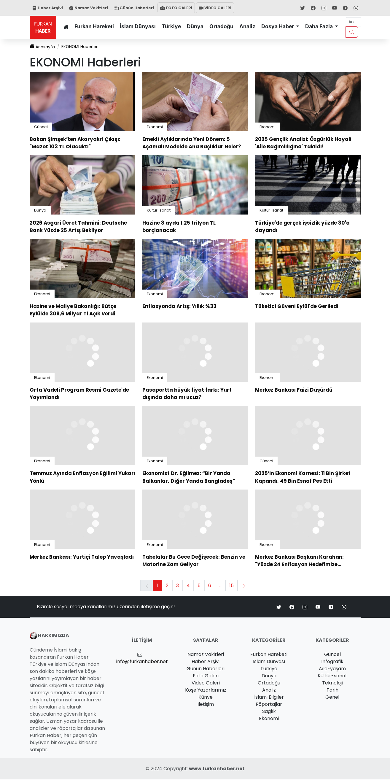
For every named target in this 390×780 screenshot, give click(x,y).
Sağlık (269, 711)
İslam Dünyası (138, 26)
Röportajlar (269, 704)
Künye (205, 697)
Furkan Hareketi (94, 26)
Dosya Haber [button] (278, 26)
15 (231, 586)
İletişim (206, 704)
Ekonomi (155, 127)
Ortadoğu (221, 26)
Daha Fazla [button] (319, 26)
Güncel (41, 127)
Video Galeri (206, 683)
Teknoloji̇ (332, 683)
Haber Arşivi (47, 7)
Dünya (195, 26)
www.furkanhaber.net (217, 769)
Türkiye (171, 26)
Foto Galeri (206, 676)
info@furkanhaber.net (142, 662)
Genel (332, 697)
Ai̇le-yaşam (332, 669)
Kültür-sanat (159, 210)
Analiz (247, 26)
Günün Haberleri (134, 7)
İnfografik (332, 662)
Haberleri (87, 47)
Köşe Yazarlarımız (205, 690)
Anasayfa (44, 47)
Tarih (332, 690)
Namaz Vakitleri (88, 7)
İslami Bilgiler (269, 697)
